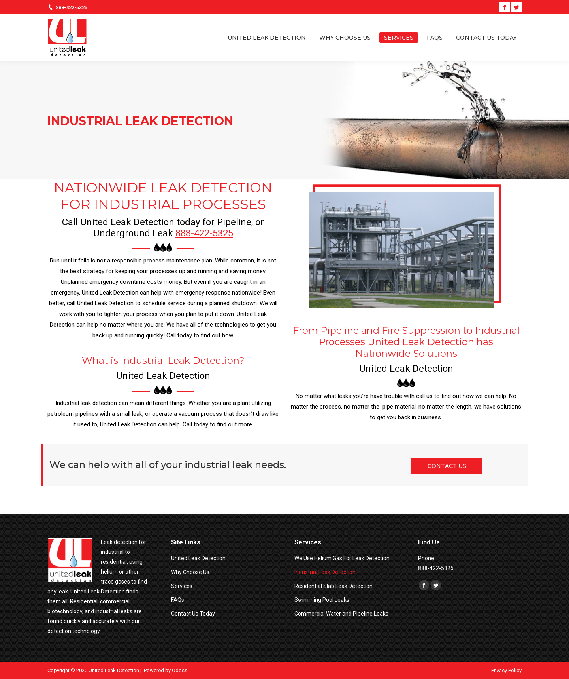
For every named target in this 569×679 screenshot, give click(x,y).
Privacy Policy (506, 670)
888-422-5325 (71, 7)
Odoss (179, 670)
